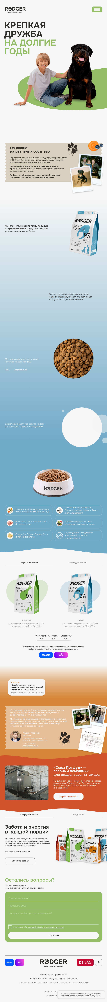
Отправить (53, 935)
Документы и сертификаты (17, 851)
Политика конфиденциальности (33, 982)
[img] (97, 10)
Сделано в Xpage (53, 995)
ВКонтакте (72, 978)
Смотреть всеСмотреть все (53, 637)
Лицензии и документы (60, 982)
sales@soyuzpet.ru (30, 745)
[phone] (53, 906)
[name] (53, 898)
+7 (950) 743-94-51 (38, 978)
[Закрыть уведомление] (103, 992)
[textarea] (53, 917)
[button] (61, 655)
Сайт (7, 369)
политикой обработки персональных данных (46, 927)
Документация (20, 369)
